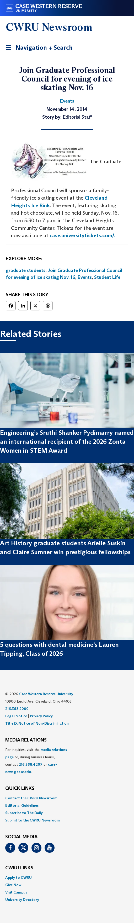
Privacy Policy (41, 716)
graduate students (25, 270)
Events (85, 277)
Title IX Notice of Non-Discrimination (37, 723)
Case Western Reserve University (46, 694)
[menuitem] (67, 798)
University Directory (22, 899)
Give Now (13, 884)
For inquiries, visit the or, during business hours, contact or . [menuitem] (36, 760)
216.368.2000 (17, 708)
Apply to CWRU (18, 877)
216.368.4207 (30, 764)
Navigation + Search (37, 48)
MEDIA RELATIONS (26, 740)
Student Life (107, 277)
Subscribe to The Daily (24, 812)
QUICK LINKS (19, 788)
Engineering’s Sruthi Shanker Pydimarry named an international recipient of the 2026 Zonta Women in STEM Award (67, 442)
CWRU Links (19, 868)
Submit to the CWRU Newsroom (32, 820)
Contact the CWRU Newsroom (31, 798)
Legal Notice (16, 716)
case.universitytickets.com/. (82, 235)
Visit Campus (16, 892)
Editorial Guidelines (22, 805)
